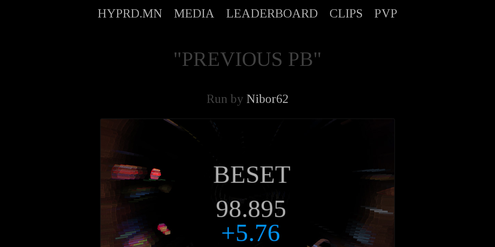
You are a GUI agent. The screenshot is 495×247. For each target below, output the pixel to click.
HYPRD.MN (130, 13)
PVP (385, 13)
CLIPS (346, 13)
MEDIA (194, 13)
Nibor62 (267, 99)
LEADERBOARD (272, 13)
